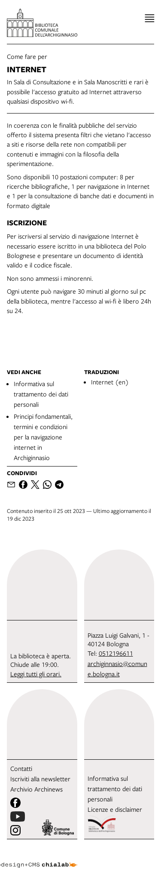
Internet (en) (110, 382)
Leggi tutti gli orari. (35, 673)
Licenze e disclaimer (115, 809)
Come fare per (27, 56)
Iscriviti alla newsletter (40, 778)
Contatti (21, 768)
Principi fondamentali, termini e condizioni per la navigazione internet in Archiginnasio (43, 437)
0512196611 (116, 653)
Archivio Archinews (36, 789)
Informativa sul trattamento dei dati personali (41, 393)
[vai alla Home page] (42, 23)
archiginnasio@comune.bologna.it (117, 668)
